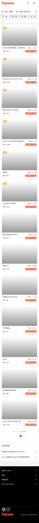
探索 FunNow (19, 482)
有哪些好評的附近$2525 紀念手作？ (19, 451)
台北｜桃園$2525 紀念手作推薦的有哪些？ (19, 457)
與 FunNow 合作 (19, 495)
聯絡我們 (19, 491)
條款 (19, 486)
